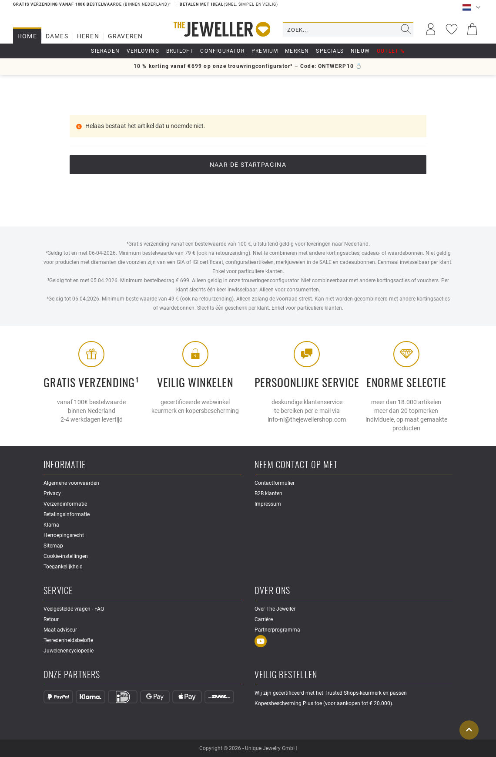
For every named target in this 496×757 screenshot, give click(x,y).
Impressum (268, 504)
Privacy (52, 493)
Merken (297, 51)
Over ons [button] (273, 591)
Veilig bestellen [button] (286, 675)
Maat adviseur (60, 630)
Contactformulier (275, 483)
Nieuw (360, 51)
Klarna (51, 525)
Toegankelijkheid (63, 567)
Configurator (222, 51)
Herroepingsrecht (64, 535)
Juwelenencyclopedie (69, 651)
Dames (57, 36)
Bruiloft (180, 51)
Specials (330, 51)
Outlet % (391, 51)
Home (27, 36)
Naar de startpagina (248, 164)
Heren (88, 36)
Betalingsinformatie (67, 514)
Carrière (264, 619)
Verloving (143, 51)
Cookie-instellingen (66, 556)
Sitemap (53, 546)
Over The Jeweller (275, 609)
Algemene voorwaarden (71, 483)
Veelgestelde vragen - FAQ (74, 609)
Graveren (125, 36)
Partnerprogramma (277, 630)
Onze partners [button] (72, 675)
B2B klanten (268, 493)
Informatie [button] (65, 465)
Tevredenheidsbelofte (68, 640)
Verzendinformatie (65, 504)
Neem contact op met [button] (296, 465)
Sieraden (105, 51)
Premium (264, 51)
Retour (51, 619)
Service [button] (58, 591)
